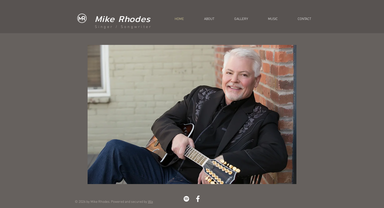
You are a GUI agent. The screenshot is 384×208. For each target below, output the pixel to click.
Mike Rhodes (123, 18)
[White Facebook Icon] (198, 199)
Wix (150, 202)
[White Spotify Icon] (186, 199)
